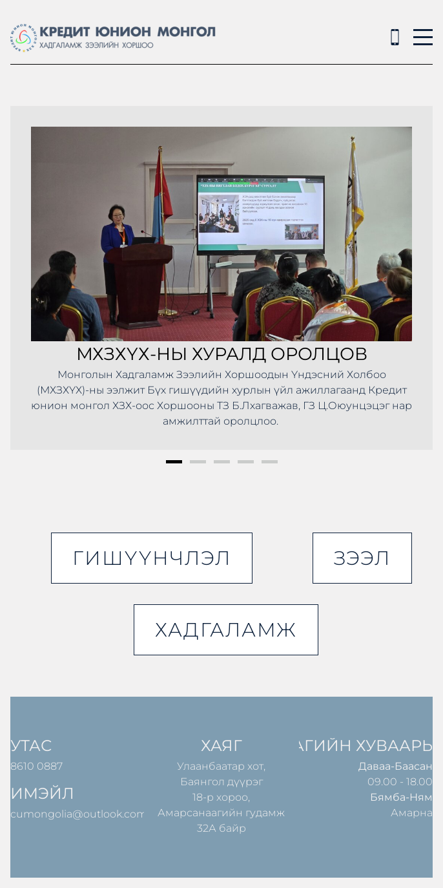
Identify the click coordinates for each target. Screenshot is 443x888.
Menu (423, 30)
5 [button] (270, 461)
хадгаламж (226, 630)
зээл (362, 558)
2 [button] (198, 461)
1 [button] (174, 461)
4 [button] (246, 461)
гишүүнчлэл (151, 558)
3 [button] (222, 461)
